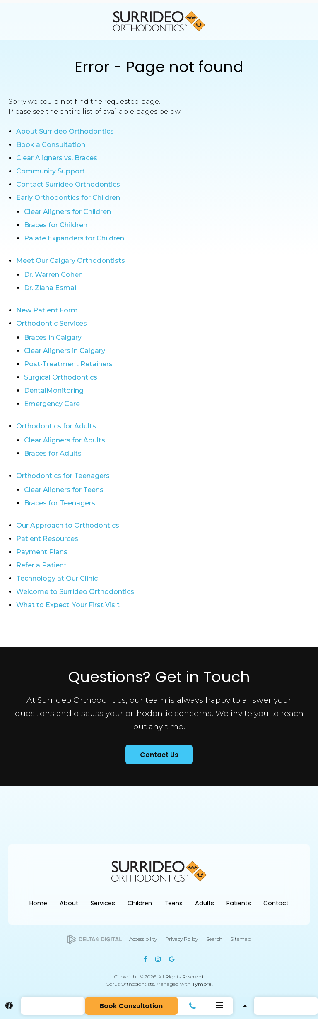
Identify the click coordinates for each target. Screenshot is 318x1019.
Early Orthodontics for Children (68, 198)
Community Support (50, 171)
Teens (173, 903)
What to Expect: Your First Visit (68, 605)
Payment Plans (41, 552)
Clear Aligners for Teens (64, 490)
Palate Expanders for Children (74, 238)
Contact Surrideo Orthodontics (68, 184)
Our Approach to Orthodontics (67, 525)
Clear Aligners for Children (67, 212)
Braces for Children (55, 225)
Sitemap (241, 939)
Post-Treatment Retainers (68, 364)
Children (140, 903)
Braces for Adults (53, 453)
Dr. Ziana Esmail (51, 288)
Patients (238, 903)
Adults (204, 903)
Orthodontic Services (51, 323)
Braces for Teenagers (59, 503)
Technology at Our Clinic (57, 578)
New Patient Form (47, 310)
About (69, 903)
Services (103, 903)
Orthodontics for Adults (56, 426)
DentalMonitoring (54, 390)
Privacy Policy (181, 939)
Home (38, 903)
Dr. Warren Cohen (53, 275)
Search (214, 939)
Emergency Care (52, 404)
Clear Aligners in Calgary (64, 351)
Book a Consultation (50, 145)
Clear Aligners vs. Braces (56, 158)
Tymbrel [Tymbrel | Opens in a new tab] (202, 984)
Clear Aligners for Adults (64, 440)
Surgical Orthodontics (60, 377)
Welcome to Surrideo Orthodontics (75, 592)
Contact (276, 903)
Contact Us (159, 754)
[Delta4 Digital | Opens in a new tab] (94, 939)
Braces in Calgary (53, 337)
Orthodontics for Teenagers (63, 476)
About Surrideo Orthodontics (65, 131)
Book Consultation (131, 1006)
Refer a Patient (41, 565)
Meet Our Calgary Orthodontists (70, 260)
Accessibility (143, 939)
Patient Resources (47, 539)
